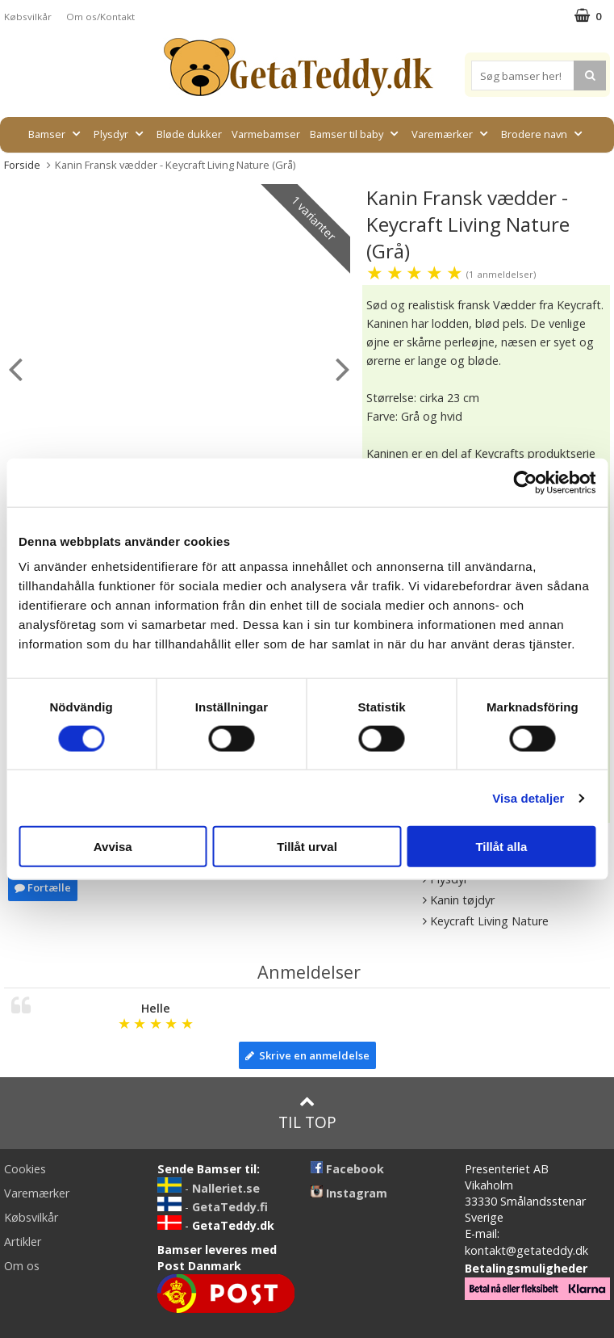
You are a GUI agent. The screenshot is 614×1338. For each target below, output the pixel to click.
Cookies (25, 1169)
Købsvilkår (28, 16)
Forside (22, 164)
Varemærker (451, 134)
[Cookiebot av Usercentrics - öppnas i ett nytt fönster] (524, 482)
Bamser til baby (356, 134)
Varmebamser (266, 134)
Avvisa (113, 847)
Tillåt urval (307, 847)
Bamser (56, 134)
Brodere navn (543, 134)
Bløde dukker (189, 134)
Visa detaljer (528, 797)
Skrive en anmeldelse (307, 1055)
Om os (22, 1265)
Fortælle (43, 887)
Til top (307, 1113)
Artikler (22, 1241)
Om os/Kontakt (100, 16)
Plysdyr (120, 134)
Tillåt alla (501, 847)
